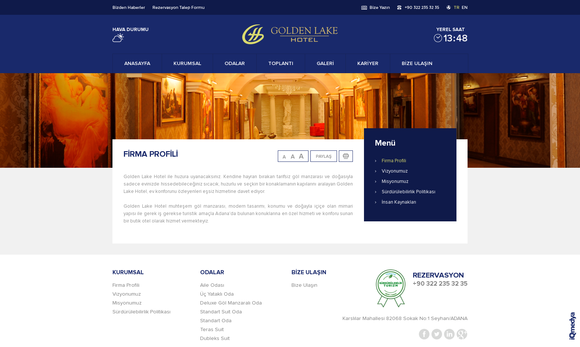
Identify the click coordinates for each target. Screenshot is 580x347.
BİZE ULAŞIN (417, 63)
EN (465, 7)
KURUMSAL (187, 63)
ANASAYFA (137, 63)
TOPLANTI (280, 63)
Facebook (424, 334)
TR (456, 7)
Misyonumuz (395, 181)
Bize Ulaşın (304, 285)
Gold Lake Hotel (290, 34)
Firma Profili (394, 161)
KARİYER (367, 63)
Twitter (436, 334)
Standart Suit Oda (221, 311)
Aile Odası (212, 285)
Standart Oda (216, 320)
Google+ (462, 334)
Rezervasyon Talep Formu (178, 7)
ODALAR (235, 63)
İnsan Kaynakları (399, 202)
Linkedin (449, 334)
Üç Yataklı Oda (217, 294)
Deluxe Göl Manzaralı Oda (231, 303)
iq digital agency (572, 326)
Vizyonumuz (395, 171)
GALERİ (325, 63)
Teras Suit (212, 329)
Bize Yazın (380, 7)
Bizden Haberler (128, 7)
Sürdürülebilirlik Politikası (408, 192)
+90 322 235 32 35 (422, 7)
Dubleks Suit (215, 338)
